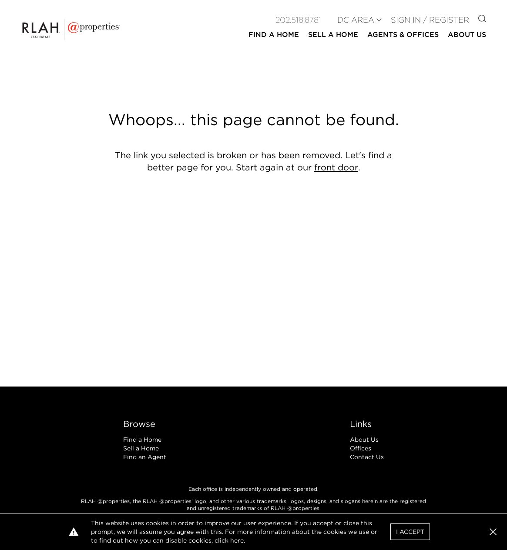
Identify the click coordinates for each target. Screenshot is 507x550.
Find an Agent (144, 456)
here (237, 540)
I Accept (410, 531)
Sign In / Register (430, 19)
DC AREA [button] (355, 19)
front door (336, 167)
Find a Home (142, 439)
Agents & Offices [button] (403, 34)
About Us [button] (467, 34)
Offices (360, 448)
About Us (364, 439)
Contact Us (367, 456)
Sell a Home (141, 448)
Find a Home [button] (273, 34)
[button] (493, 531)
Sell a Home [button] (333, 34)
